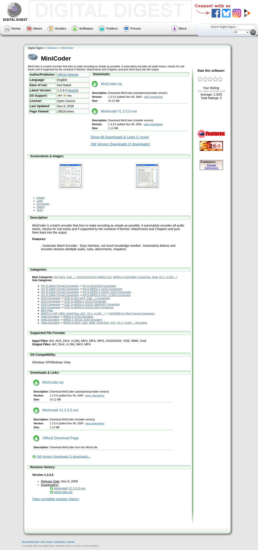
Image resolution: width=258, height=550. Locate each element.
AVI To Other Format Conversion (60, 286)
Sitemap (70, 542)
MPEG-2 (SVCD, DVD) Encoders (82, 319)
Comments (43, 203)
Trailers (108, 28)
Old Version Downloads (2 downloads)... (63, 456)
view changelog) (153, 96)
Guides (57, 28)
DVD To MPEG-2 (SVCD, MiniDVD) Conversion (92, 304)
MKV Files (47, 310)
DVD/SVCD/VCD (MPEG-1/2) (94, 277)
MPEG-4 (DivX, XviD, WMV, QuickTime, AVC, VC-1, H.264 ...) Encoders (105, 322)
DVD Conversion (50, 298)
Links (40, 200)
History (41, 207)
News (34, 28)
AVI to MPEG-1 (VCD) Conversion (102, 289)
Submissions (59, 542)
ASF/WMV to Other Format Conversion (132, 313)
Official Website (67, 74)
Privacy (49, 542)
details (73, 90)
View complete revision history (55, 499)
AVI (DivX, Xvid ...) (64, 277)
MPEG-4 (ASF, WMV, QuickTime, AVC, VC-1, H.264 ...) (73, 313)
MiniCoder (67, 48)
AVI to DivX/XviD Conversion (99, 286)
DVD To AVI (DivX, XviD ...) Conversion (87, 298)
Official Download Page (56, 438)
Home (12, 28)
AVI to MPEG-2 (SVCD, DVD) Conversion (107, 292)
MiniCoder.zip (106, 84)
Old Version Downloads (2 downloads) (120, 144)
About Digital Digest (30, 542)
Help (43, 542)
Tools (40, 210)
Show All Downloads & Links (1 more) (120, 137)
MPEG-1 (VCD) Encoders (78, 316)
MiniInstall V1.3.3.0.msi (114, 111)
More (179, 28)
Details (41, 197)
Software (82, 28)
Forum (132, 28)
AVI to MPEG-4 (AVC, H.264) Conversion (107, 295)
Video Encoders (50, 316)
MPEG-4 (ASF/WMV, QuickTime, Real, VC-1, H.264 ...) (145, 277)
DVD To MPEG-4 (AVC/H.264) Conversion (89, 307)
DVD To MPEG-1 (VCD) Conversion (85, 301)
